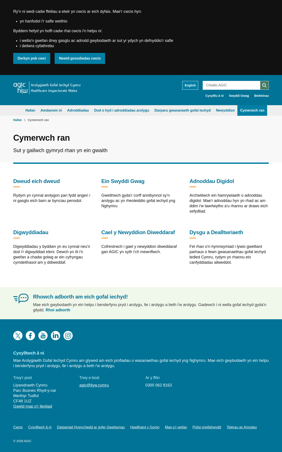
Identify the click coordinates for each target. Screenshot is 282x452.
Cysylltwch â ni (40, 427)
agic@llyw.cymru (94, 385)
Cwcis (18, 427)
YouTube (43, 335)
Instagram (68, 335)
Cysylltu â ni (215, 95)
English (190, 85)
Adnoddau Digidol (211, 182)
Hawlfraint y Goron (145, 427)
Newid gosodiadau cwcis (80, 58)
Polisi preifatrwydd (207, 427)
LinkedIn (55, 335)
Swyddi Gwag (239, 95)
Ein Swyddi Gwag (123, 182)
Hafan (21, 110)
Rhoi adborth (58, 310)
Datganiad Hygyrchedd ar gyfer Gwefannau (91, 427)
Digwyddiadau (30, 233)
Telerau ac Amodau (242, 427)
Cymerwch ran (242, 110)
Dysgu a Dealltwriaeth (216, 233)
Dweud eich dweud (36, 182)
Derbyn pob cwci (32, 58)
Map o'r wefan (176, 427)
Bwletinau (261, 95)
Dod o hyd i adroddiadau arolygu (112, 110)
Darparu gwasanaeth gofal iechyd (173, 110)
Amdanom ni (41, 110)
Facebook (30, 335)
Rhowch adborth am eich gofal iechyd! (80, 297)
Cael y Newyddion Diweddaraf (138, 233)
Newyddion (215, 110)
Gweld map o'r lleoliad (32, 406)
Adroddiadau (68, 110)
